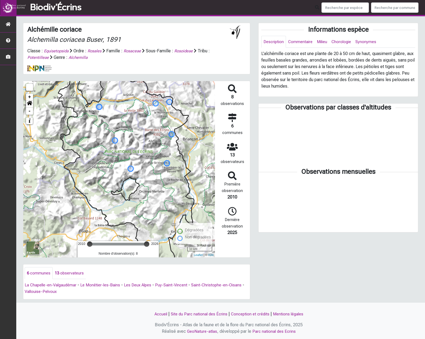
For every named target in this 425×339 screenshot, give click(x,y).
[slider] (89, 244)
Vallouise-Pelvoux (58, 292)
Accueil (157, 313)
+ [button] (29, 97)
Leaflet (198, 255)
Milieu (325, 41)
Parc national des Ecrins (274, 331)
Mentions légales (291, 313)
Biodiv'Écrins (55, 7)
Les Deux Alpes (145, 285)
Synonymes (371, 41)
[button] (29, 104)
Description (274, 41)
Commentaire (302, 41)
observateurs (71, 273)
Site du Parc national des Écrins (197, 313)
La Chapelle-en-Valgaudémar (52, 285)
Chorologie (346, 41)
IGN (211, 255)
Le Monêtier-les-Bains (105, 285)
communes (39, 273)
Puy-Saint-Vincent (180, 285)
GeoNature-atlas (201, 331)
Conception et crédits (251, 313)
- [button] (29, 111)
